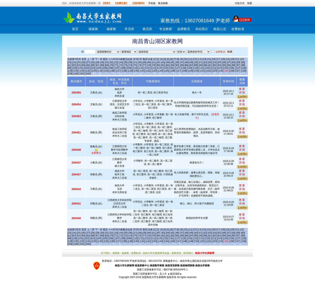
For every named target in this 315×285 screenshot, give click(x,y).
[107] (117, 68)
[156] (231, 70)
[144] (160, 70)
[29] (97, 62)
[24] (74, 62)
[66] (93, 65)
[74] (130, 65)
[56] (224, 62)
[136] (112, 70)
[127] (237, 68)
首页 (75, 29)
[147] (178, 70)
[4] (164, 59)
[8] (178, 59)
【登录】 (106, 3)
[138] (124, 70)
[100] (74, 68)
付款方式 (239, 3)
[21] (237, 59)
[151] (203, 70)
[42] (158, 62)
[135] (106, 70)
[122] (207, 68)
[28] (93, 62)
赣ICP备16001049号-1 (176, 269)
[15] (209, 59)
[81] (163, 65)
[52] (205, 62)
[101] (80, 68)
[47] (182, 62)
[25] (79, 62)
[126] (231, 68)
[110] (135, 68)
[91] (210, 65)
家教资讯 (176, 253)
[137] (118, 70)
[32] (111, 62)
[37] (135, 62)
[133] (94, 70)
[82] (168, 65)
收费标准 (237, 29)
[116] (171, 68)
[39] (144, 62)
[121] (201, 68)
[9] (181, 59)
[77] (144, 65)
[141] (142, 70)
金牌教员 (183, 29)
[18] (223, 59)
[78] (149, 65)
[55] (220, 62)
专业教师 (165, 29)
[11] (190, 59)
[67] (97, 65)
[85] (182, 65)
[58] (234, 62)
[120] (195, 68)
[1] (154, 59)
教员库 (147, 29)
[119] (189, 68)
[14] (204, 59)
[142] (148, 70)
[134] (100, 70)
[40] (149, 62)
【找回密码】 (138, 3)
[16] (214, 59)
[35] (126, 62)
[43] (163, 62)
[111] (141, 68)
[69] (107, 65)
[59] (238, 62)
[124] (219, 68)
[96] (234, 65)
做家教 (111, 29)
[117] (177, 68)
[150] (196, 70)
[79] (154, 65)
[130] (76, 70)
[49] (191, 62)
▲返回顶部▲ (175, 273)
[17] (218, 59)
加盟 (249, 3)
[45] (173, 62)
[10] (185, 59)
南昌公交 (219, 29)
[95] (229, 65)
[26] (83, 62)
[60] (243, 62)
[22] (242, 59)
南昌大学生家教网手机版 (156, 253)
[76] (140, 65)
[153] (215, 70)
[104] (99, 68)
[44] (168, 62)
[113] (153, 68)
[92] (215, 65)
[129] (70, 70)
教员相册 (163, 3)
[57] (229, 62)
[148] (184, 70)
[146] (172, 70)
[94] (224, 65)
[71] (116, 65)
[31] (107, 62)
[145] (166, 70)
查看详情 (242, 90)
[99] (69, 68)
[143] (154, 70)
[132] (88, 70)
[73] (126, 65)
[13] (199, 59)
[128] (243, 68)
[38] (140, 62)
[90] (205, 65)
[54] (215, 62)
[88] (196, 65)
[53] (210, 62)
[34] (121, 62)
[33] (116, 62)
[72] (121, 65)
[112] (147, 68)
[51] (201, 62)
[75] (135, 65)
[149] (190, 70)
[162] (88, 73)
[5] (168, 59)
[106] (111, 68)
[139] (130, 70)
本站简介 (201, 29)
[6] (171, 59)
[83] (173, 65)
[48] (187, 62)
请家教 (93, 29)
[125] (225, 68)
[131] (82, 70)
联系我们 (188, 253)
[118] (183, 68)
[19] (228, 59)
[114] (159, 68)
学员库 (129, 29)
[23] (69, 62)
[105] (105, 68)
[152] (209, 70)
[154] (221, 70)
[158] (243, 70)
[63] (79, 65)
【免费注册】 (121, 3)
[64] (83, 65)
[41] (154, 62)
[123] (213, 68)
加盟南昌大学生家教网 (154, 277)
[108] (123, 68)
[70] (111, 65)
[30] (102, 62)
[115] (165, 68)
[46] (177, 62)
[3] (161, 59)
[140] (136, 70)
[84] (177, 65)
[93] (220, 65)
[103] (93, 68)
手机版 (151, 3)
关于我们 (105, 253)
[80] (158, 65)
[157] (237, 70)
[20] (232, 59)
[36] (130, 62)
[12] (195, 59)
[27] (88, 62)
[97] (238, 65)
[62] (74, 65)
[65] (88, 65)
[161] (82, 73)
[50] (196, 62)
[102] (86, 68)
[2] (158, 59)
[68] (102, 65)
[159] (70, 73)
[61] (69, 65)
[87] (191, 65)
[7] (174, 59)
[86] (187, 65)
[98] (243, 65)
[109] (129, 68)
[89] (201, 65)
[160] (76, 73)
